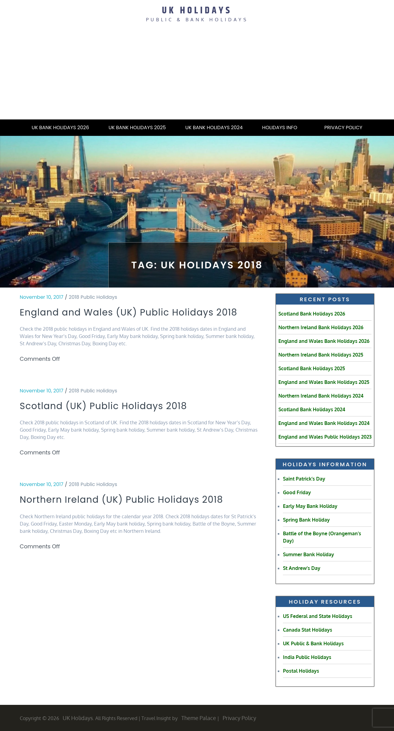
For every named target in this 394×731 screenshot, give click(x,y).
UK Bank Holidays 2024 (213, 127)
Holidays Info (283, 127)
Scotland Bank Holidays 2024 (311, 409)
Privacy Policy (343, 127)
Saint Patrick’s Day (304, 478)
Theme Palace (198, 717)
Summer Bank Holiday (308, 554)
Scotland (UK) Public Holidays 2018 (113, 418)
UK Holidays (197, 10)
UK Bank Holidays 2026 (60, 127)
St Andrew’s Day (301, 568)
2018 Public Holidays (93, 296)
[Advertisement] (197, 73)
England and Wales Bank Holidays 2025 (323, 382)
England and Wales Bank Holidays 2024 (324, 423)
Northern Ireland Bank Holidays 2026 (320, 327)
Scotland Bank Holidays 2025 (311, 368)
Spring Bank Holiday (306, 519)
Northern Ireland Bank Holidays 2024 (321, 395)
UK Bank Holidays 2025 (137, 127)
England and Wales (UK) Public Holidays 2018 (128, 318)
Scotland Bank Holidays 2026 (311, 313)
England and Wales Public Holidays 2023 (324, 436)
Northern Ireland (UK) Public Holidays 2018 (133, 513)
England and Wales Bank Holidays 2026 (323, 341)
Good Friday (297, 492)
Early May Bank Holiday (310, 506)
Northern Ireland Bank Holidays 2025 (320, 354)
